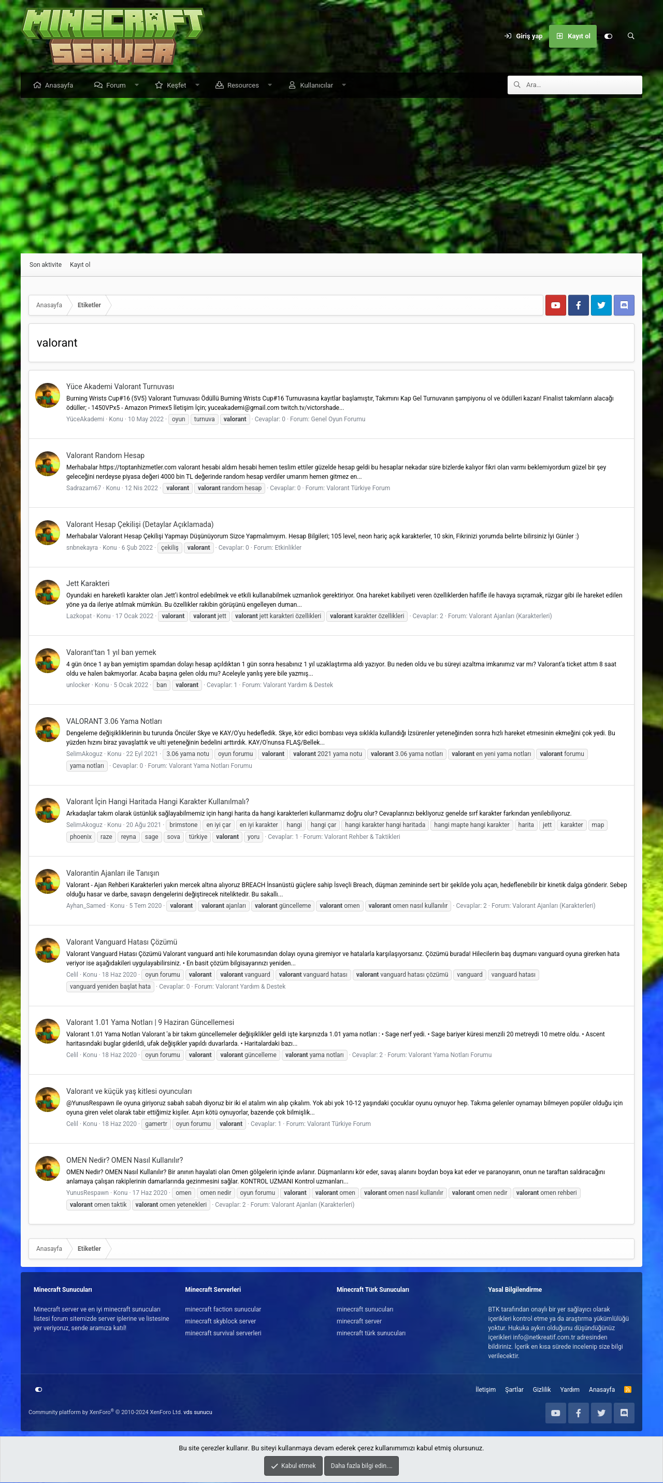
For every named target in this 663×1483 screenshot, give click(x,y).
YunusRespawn (87, 1193)
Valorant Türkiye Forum (358, 488)
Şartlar (514, 1390)
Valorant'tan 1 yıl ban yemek (111, 653)
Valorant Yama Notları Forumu (210, 766)
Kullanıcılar (319, 86)
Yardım (570, 1390)
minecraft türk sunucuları (371, 1333)
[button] (139, 85)
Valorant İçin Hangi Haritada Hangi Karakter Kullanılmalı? (157, 802)
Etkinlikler (288, 548)
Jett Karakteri (88, 584)
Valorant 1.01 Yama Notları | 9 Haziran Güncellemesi (150, 1023)
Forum (118, 86)
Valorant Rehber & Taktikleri (362, 837)
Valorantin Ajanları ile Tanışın (112, 873)
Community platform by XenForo (105, 1412)
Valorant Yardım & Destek (298, 685)
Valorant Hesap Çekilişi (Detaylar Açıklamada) (140, 525)
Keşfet (179, 86)
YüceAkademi (85, 419)
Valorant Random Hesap (105, 456)
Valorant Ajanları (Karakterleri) (510, 616)
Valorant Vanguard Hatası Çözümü (121, 942)
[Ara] (630, 36)
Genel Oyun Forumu (338, 419)
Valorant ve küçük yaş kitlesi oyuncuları (129, 1092)
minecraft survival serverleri (223, 1333)
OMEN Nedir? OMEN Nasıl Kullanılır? (124, 1161)
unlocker (78, 685)
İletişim (485, 1390)
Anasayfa (62, 86)
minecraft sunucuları (365, 1310)
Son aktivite (46, 265)
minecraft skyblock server (220, 1321)
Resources (246, 86)
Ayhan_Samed (86, 906)
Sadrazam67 (83, 488)
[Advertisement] (331, 176)
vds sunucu (197, 1412)
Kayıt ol (80, 265)
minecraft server (359, 1321)
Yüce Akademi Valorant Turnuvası (120, 387)
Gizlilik (542, 1390)
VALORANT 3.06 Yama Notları (114, 722)
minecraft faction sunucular (223, 1310)
